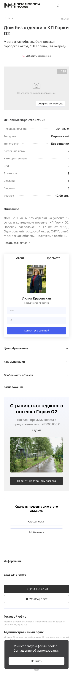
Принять (36, 661)
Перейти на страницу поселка (36, 481)
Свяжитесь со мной (36, 330)
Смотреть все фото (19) (50, 103)
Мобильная (36, 532)
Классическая (36, 521)
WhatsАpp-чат (36, 599)
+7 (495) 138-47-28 (36, 589)
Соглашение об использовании (37, 650)
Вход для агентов (15, 574)
